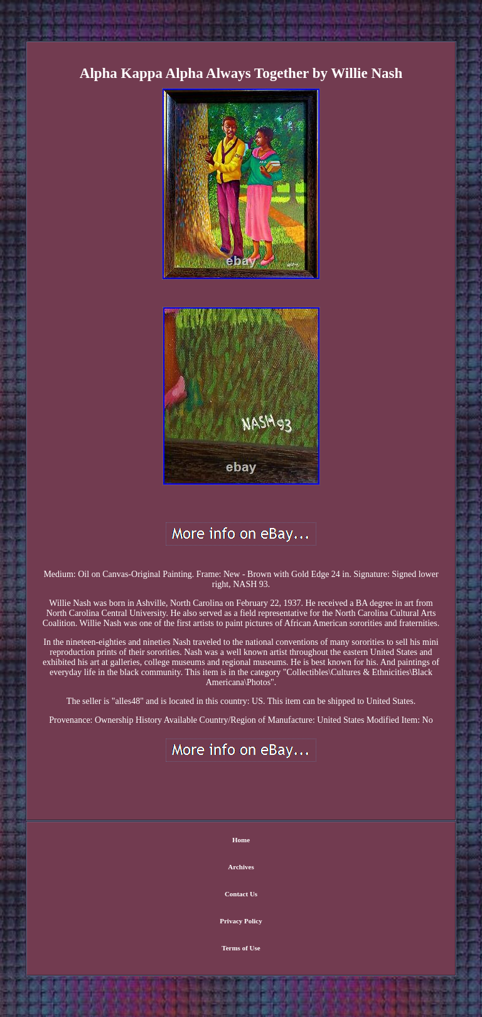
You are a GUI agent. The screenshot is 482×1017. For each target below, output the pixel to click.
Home (241, 840)
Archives (241, 867)
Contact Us (241, 894)
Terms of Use (241, 948)
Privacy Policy (241, 921)
